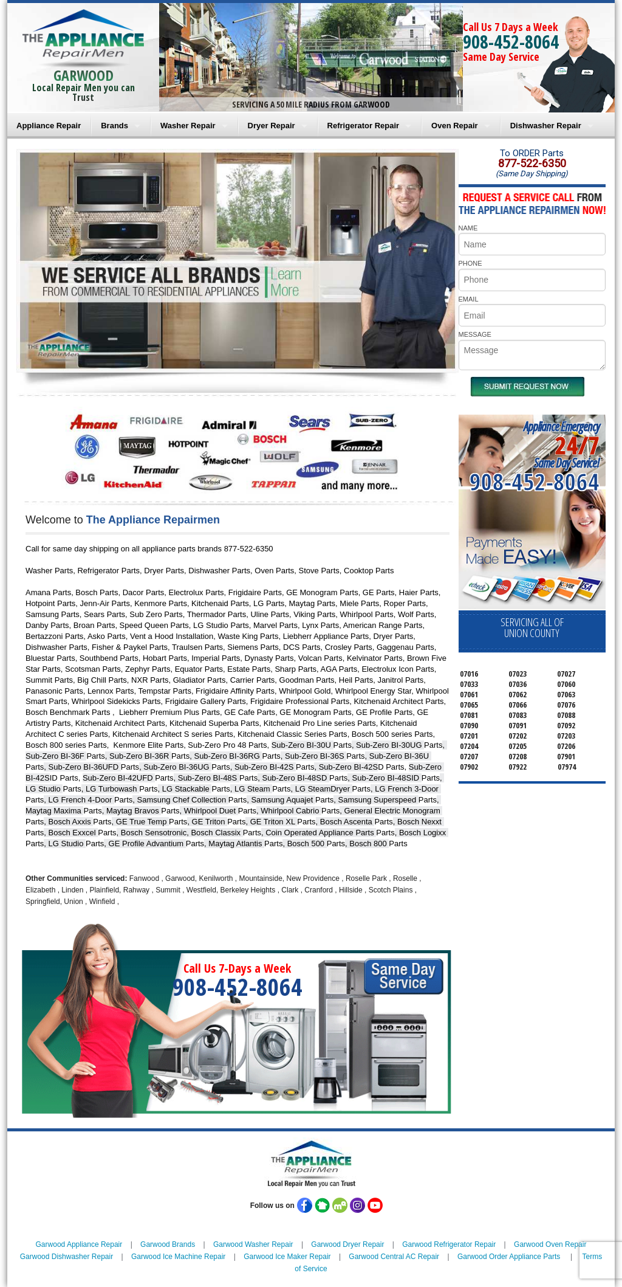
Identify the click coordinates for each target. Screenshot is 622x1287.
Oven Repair (454, 125)
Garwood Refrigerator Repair (449, 1244)
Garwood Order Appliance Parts (508, 1256)
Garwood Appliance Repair (79, 1244)
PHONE (470, 263)
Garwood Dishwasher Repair (66, 1256)
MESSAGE (475, 334)
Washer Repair (188, 125)
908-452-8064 (511, 41)
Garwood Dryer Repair (347, 1244)
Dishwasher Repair (545, 125)
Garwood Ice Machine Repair (178, 1256)
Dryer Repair (271, 125)
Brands (114, 125)
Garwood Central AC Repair (394, 1256)
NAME (468, 228)
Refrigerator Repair (363, 125)
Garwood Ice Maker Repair (287, 1256)
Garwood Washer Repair (253, 1244)
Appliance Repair (48, 125)
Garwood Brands (167, 1244)
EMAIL (469, 299)
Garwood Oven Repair (550, 1244)
